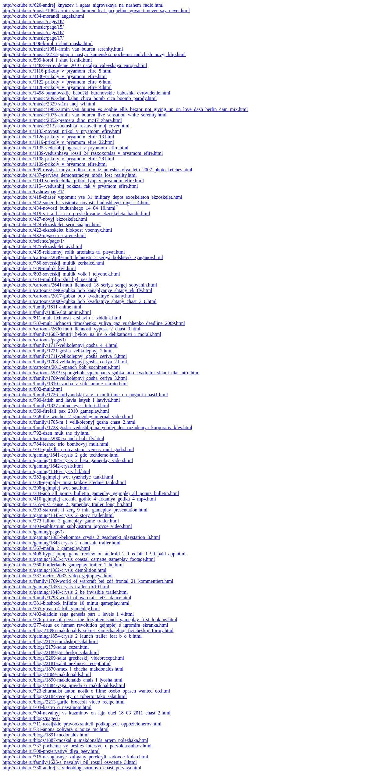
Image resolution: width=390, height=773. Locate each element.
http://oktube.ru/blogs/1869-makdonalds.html (46, 674)
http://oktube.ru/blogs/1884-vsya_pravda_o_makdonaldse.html (63, 685)
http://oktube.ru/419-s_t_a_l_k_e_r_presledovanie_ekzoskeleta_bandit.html (76, 213)
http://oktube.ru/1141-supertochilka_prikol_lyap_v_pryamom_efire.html (73, 180)
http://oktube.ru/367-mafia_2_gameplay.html (46, 548)
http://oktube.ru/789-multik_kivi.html (39, 268)
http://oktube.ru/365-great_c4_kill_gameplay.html (51, 608)
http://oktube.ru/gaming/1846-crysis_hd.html (46, 471)
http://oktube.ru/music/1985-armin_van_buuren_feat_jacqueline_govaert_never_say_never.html (96, 10)
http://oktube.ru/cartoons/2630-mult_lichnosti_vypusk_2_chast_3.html (71, 328)
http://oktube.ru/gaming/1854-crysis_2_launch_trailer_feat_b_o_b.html (72, 636)
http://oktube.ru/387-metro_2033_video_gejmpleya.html (57, 575)
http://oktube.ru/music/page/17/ (33, 38)
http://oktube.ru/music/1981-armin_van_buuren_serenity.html (62, 49)
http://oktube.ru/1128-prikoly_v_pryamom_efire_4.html (57, 87)
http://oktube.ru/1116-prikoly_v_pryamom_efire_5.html (57, 70)
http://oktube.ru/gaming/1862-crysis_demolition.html (54, 570)
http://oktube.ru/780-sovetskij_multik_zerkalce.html (53, 262)
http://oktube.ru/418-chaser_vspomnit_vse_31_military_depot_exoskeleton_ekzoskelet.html (92, 197)
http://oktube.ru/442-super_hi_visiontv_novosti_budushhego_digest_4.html (76, 202)
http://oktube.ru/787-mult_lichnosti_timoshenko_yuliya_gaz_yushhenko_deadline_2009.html (93, 323)
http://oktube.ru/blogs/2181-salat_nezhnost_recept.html (56, 663)
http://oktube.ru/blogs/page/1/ (31, 718)
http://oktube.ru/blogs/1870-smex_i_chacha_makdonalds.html (62, 668)
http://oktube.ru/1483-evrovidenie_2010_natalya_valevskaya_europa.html (74, 65)
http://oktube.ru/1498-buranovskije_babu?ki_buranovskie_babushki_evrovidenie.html (86, 92)
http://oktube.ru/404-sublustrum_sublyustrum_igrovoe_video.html (67, 526)
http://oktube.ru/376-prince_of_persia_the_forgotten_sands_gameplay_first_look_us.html (89, 619)
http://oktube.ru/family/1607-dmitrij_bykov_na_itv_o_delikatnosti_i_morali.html (81, 334)
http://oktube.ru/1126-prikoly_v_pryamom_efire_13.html (58, 136)
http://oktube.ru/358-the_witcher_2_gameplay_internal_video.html (67, 416)
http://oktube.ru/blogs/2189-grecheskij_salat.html (50, 652)
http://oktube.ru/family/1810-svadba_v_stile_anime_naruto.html (65, 383)
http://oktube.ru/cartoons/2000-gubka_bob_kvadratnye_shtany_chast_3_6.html (79, 301)
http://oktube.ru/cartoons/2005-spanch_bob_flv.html (53, 438)
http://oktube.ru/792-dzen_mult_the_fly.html (46, 433)
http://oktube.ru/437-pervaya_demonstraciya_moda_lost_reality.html (69, 175)
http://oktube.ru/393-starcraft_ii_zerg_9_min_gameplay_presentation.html (74, 509)
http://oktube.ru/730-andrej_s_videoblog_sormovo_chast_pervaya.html (71, 767)
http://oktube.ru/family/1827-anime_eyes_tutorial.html (55, 405)
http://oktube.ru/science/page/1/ (33, 241)
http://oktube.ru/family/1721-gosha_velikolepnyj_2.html (57, 350)
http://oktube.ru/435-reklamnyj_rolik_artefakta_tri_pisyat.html (63, 252)
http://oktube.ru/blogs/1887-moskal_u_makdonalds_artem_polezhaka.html (75, 740)
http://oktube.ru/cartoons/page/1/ (34, 339)
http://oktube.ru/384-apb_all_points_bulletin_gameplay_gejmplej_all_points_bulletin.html (90, 493)
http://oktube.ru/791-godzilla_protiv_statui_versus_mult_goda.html (68, 449)
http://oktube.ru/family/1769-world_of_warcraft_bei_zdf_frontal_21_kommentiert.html (87, 581)
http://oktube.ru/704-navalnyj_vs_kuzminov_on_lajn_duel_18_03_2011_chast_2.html (86, 712)
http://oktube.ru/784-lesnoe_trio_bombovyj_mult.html (55, 444)
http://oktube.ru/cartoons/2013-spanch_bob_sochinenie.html (61, 367)
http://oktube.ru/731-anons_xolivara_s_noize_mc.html (55, 729)
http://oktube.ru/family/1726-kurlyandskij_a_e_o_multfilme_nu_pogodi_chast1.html (85, 394)
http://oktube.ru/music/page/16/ (33, 32)
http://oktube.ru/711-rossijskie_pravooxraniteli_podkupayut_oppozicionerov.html (81, 723)
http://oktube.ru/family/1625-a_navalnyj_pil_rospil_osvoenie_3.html (69, 762)
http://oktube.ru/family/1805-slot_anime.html (46, 312)
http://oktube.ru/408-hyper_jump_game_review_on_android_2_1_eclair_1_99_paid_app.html (94, 553)
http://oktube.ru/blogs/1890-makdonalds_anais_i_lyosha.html (62, 679)
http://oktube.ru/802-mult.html (32, 389)
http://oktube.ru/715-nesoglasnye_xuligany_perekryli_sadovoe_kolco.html (75, 756)
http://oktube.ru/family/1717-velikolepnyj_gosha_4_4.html (60, 345)
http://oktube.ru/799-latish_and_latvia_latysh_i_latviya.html (61, 400)
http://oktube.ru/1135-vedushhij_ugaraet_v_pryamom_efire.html (65, 147)
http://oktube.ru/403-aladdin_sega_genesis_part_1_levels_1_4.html (68, 614)
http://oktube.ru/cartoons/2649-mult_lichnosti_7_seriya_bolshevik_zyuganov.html (82, 257)
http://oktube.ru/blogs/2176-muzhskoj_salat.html (50, 641)
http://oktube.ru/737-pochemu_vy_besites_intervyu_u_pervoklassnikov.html (77, 745)
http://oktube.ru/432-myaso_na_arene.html (44, 235)
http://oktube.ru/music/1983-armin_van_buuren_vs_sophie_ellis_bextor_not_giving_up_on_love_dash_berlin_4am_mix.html (125, 109)
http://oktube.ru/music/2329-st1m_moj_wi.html (48, 103)
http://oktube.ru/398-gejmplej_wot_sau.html (45, 487)
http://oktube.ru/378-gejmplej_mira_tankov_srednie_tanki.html (64, 482)
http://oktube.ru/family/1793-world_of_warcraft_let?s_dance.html (66, 597)
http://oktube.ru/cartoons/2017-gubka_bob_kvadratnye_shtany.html (68, 295)
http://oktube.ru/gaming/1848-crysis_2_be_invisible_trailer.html (65, 592)
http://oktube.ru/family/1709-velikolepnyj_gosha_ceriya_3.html (64, 378)
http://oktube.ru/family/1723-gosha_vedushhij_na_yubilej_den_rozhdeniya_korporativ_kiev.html (97, 427)
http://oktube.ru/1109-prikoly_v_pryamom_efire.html (54, 164)
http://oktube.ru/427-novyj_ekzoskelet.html (44, 219)
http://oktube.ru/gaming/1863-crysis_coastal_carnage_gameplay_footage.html (78, 559)
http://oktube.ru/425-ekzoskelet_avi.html (42, 246)
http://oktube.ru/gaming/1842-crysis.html (42, 465)
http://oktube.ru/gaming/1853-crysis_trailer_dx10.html (55, 586)
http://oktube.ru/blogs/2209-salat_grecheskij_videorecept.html (63, 658)
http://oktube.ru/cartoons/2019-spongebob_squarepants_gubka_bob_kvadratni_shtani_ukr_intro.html (101, 372)
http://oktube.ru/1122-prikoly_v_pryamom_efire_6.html (57, 81)
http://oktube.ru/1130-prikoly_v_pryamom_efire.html (54, 76)
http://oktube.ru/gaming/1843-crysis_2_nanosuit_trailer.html (61, 542)
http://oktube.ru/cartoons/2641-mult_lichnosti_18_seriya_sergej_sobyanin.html (79, 284)
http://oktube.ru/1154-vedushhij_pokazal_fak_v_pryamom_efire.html (70, 186)
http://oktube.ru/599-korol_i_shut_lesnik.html (47, 59)
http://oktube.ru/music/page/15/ (33, 27)
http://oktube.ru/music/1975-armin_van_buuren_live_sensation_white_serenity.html (84, 114)
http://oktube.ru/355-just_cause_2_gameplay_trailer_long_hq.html (67, 504)
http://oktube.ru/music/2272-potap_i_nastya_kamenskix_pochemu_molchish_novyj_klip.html (94, 54)
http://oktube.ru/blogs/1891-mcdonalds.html (45, 734)
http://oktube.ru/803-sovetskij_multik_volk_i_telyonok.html (61, 273)
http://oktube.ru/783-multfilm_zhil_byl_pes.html (50, 279)
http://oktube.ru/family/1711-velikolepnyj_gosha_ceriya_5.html (64, 356)
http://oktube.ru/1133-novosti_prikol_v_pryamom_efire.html (61, 131)
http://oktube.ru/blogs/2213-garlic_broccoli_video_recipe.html (63, 701)
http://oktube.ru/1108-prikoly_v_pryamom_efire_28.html (58, 158)
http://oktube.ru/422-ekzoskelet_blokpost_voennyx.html (57, 230)
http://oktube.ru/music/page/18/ (33, 21)
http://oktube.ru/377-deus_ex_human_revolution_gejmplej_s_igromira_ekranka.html (85, 625)
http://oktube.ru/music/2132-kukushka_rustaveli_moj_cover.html (65, 125)
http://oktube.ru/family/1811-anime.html (41, 306)
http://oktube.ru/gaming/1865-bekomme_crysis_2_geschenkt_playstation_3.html (81, 537)
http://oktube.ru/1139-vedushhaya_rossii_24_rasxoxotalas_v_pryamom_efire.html (82, 153)
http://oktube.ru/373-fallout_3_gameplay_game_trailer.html (60, 520)
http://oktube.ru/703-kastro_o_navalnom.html (46, 707)
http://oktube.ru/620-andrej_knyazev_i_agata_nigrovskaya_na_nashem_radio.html (83, 5)
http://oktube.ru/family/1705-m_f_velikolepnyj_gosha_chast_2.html (68, 422)
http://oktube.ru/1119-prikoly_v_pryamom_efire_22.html (58, 142)
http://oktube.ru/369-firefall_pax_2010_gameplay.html (55, 411)
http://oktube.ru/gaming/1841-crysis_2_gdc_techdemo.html (60, 455)
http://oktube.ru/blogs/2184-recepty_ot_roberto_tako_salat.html (64, 696)
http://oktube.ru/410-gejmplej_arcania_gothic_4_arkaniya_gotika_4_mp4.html (79, 498)
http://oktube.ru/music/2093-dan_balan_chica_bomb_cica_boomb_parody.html (79, 98)
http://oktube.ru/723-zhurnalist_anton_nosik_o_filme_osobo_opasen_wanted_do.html (86, 690)
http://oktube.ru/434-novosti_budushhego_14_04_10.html (58, 208)
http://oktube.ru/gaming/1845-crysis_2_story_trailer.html (58, 515)
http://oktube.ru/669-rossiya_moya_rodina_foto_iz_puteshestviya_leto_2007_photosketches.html (97, 169)
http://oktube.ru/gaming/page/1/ (33, 531)
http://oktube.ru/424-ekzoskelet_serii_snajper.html (51, 224)
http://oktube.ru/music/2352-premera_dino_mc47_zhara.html (62, 120)
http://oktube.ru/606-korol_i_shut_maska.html (47, 43)
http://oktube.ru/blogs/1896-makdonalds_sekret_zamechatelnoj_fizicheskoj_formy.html (88, 630)
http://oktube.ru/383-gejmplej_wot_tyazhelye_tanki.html (57, 476)
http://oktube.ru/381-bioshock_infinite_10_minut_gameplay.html (65, 603)
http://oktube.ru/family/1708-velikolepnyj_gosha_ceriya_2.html (64, 361)
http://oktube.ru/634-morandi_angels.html (43, 16)
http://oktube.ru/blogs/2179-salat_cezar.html (45, 647)
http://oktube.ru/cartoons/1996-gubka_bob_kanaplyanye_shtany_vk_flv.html (77, 290)
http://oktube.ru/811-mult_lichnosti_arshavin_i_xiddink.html (61, 317)
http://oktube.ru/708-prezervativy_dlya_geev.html (51, 751)
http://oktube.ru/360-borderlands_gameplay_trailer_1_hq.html (63, 564)
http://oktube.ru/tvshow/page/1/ (33, 191)
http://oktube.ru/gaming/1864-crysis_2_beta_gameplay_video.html (67, 460)
